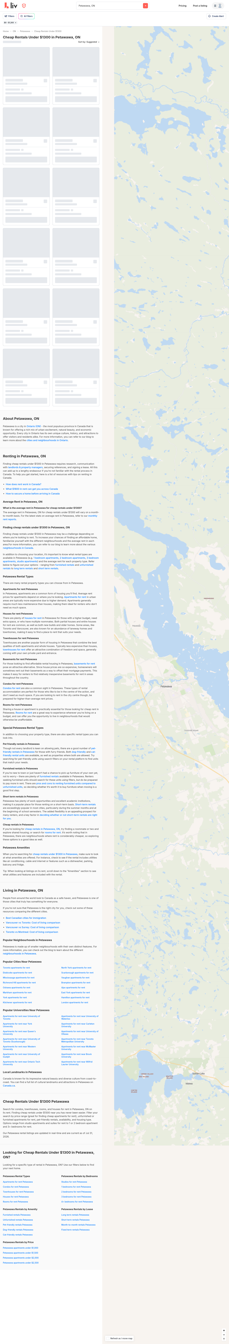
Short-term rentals (85, 804)
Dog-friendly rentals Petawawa (18, 1229)
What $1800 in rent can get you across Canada (32, 488)
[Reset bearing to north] (224, 1339)
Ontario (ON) (34, 426)
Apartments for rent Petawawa (18, 1182)
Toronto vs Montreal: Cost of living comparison (32, 931)
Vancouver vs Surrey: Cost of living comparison (32, 927)
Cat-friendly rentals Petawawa (18, 1234)
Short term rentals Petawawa (75, 1220)
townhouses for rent (14, 649)
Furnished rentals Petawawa (17, 1215)
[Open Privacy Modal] (24, 5)
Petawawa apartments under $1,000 (20, 1248)
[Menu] (218, 5)
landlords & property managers (25, 467)
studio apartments (27, 561)
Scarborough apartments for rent (77, 972)
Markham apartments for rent (17, 992)
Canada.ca (9, 1085)
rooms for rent (53, 832)
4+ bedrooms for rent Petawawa (77, 1201)
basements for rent (84, 663)
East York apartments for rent (75, 992)
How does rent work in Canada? (23, 484)
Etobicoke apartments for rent (17, 972)
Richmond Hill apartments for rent (19, 982)
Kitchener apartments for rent (17, 1002)
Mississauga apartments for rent (18, 977)
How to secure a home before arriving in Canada (33, 493)
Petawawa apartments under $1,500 (20, 1253)
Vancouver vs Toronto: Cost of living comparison (33, 922)
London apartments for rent (74, 1002)
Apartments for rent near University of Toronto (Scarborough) (21, 1040)
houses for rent (33, 618)
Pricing (182, 5)
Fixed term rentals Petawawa (75, 1229)
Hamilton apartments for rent (75, 997)
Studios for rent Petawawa (74, 1182)
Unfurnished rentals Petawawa (18, 1220)
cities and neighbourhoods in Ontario (47, 440)
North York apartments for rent (76, 967)
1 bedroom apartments (46, 557)
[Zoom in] (224, 1330)
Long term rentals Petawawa (75, 1215)
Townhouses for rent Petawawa (18, 1191)
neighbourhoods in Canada (18, 547)
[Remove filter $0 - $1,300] (15, 22)
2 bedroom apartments (72, 557)
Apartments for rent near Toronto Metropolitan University (77, 1040)
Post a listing (200, 5)
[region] (165, 685)
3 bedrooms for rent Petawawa (76, 1196)
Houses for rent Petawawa (16, 1196)
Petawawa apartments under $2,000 (21, 1258)
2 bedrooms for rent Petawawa (76, 1191)
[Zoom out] (224, 1335)
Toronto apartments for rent (16, 967)
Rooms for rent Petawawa (15, 1201)
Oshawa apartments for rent (16, 987)
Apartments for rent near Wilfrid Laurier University (76, 1063)
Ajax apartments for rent (73, 987)
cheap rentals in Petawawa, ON (42, 828)
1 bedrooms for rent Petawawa (76, 1187)
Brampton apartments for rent (75, 982)
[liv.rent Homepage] (11, 5)
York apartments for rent (15, 997)
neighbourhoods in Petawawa (19, 953)
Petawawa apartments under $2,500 (21, 1262)
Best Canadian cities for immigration (26, 917)
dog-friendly (79, 751)
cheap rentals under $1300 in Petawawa (55, 854)
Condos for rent (11, 688)
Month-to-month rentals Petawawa (78, 1224)
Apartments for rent (75, 597)
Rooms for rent (24, 712)
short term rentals (48, 568)
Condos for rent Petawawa (16, 1187)
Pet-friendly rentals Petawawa (17, 1224)
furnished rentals (64, 564)
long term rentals (23, 568)
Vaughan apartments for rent (75, 977)
